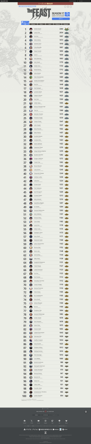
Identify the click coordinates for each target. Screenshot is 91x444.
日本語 (81, 1)
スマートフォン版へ (46, 408)
